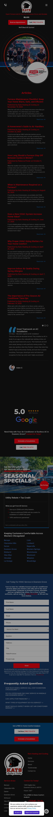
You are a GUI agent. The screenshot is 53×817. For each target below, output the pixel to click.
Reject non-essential (32, 812)
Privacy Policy (31, 808)
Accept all (18, 812)
